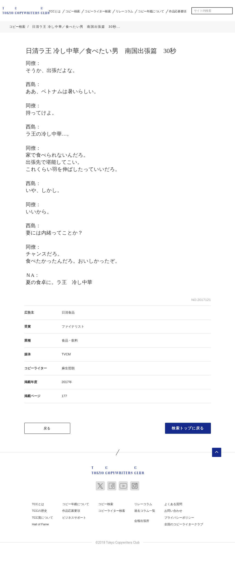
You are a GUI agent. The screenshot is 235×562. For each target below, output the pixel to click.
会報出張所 (141, 519)
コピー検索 (72, 11)
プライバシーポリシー (179, 516)
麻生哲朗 (68, 367)
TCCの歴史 (39, 509)
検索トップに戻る (188, 427)
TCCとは (54, 11)
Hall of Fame (40, 523)
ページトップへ (216, 451)
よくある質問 (173, 502)
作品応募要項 (177, 11)
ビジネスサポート (74, 516)
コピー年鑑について (151, 11)
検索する (229, 10)
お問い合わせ (173, 509)
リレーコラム (124, 11)
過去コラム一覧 (144, 509)
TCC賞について (42, 516)
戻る (47, 427)
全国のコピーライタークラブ (183, 523)
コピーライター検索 (98, 11)
